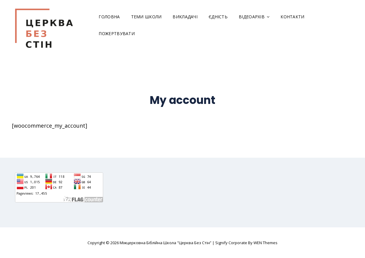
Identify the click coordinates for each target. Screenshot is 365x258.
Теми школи (146, 17)
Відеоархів (252, 17)
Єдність (218, 17)
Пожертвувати (116, 33)
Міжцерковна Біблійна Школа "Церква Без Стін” (165, 242)
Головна (109, 17)
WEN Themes (265, 242)
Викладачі (185, 17)
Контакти (292, 17)
